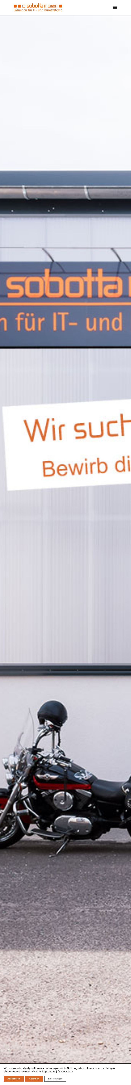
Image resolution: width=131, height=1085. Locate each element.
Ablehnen (34, 1078)
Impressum (48, 1071)
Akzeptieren (13, 1078)
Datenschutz (65, 1071)
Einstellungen (55, 1078)
